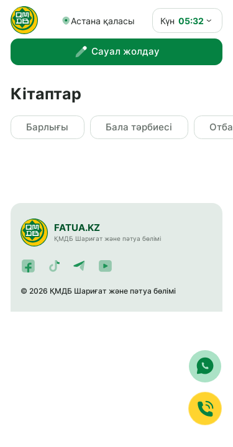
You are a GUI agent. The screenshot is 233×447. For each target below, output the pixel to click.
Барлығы (47, 127)
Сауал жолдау (116, 52)
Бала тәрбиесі (139, 127)
